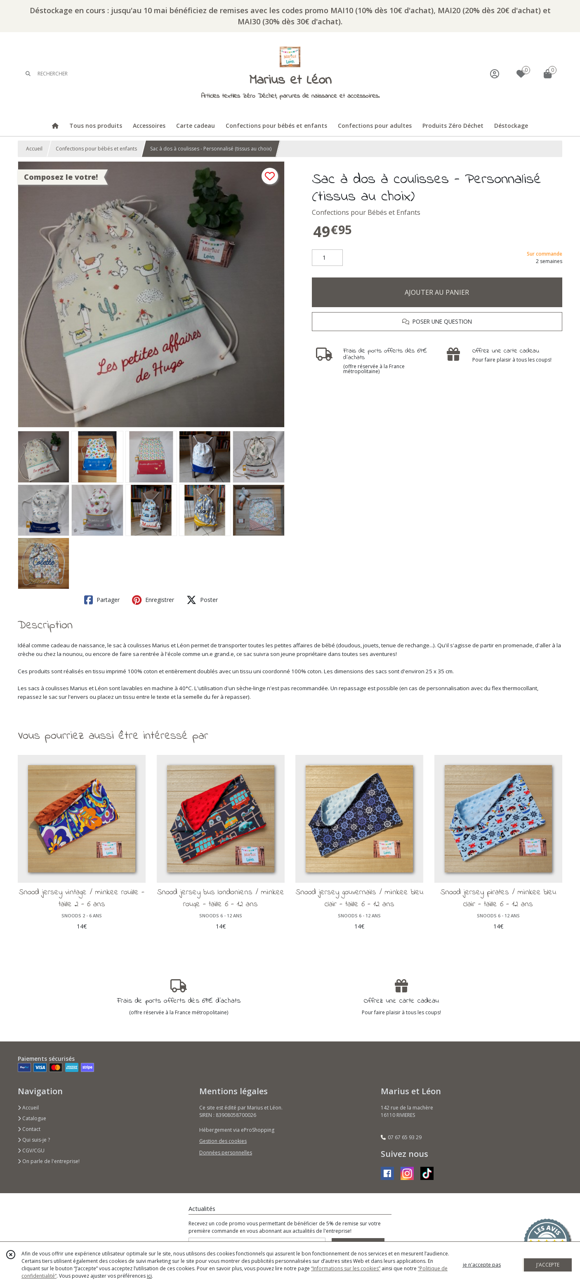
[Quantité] (327, 257)
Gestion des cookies (223, 1141)
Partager (102, 600)
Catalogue (32, 1118)
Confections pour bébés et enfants (96, 148)
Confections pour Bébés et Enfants (366, 212)
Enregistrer (153, 600)
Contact (29, 1129)
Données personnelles (225, 1152)
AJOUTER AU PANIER (437, 292)
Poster (202, 600)
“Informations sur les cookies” (345, 1268)
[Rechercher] (28, 74)
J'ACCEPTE (547, 1264)
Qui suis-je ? (34, 1139)
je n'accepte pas (482, 1264)
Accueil (34, 148)
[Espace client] (495, 73)
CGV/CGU (31, 1150)
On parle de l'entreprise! (49, 1161)
